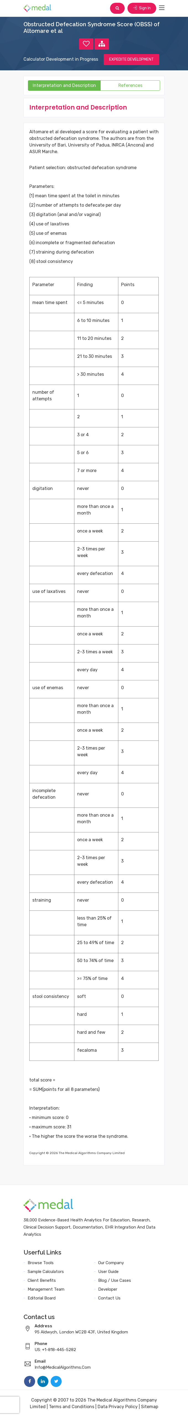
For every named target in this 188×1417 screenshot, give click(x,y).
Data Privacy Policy (118, 1406)
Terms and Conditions (71, 1406)
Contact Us (109, 1298)
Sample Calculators (46, 1271)
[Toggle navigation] (161, 8)
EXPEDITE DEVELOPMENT (131, 59)
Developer (107, 1289)
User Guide (108, 1271)
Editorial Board (42, 1298)
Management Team (46, 1289)
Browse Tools (41, 1262)
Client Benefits (42, 1280)
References (130, 85)
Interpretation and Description (64, 85)
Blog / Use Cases (114, 1280)
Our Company (111, 1262)
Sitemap (149, 1406)
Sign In (142, 8)
